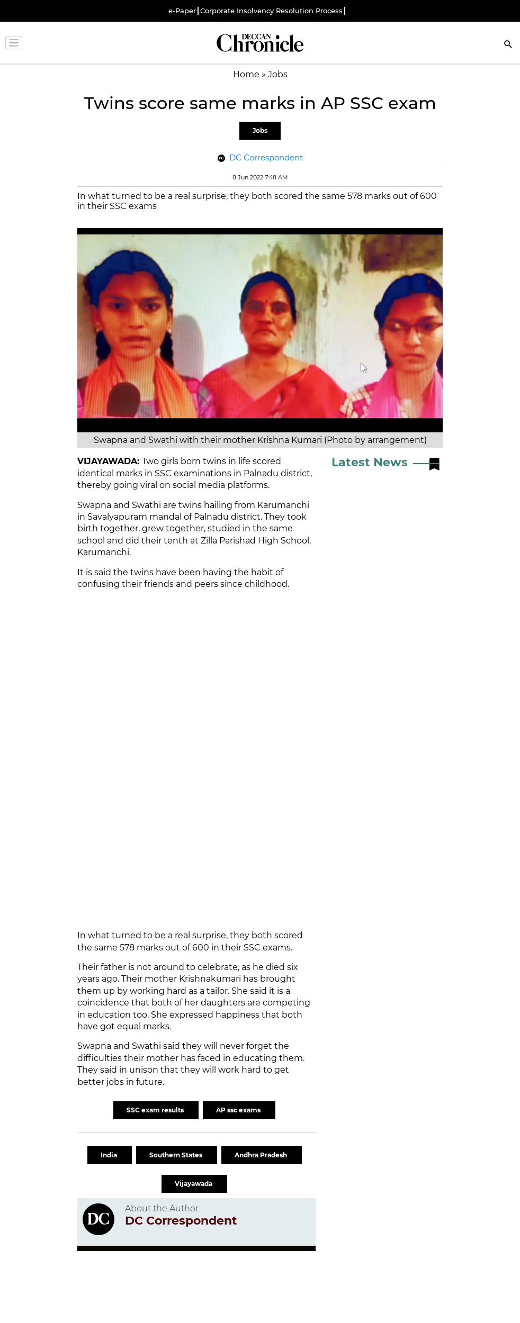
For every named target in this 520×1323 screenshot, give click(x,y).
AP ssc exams (239, 1110)
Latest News (369, 462)
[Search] (508, 45)
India (110, 1155)
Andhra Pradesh (262, 1155)
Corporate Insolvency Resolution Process (271, 11)
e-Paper (182, 11)
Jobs (260, 130)
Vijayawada (194, 1184)
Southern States (176, 1155)
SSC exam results (156, 1110)
